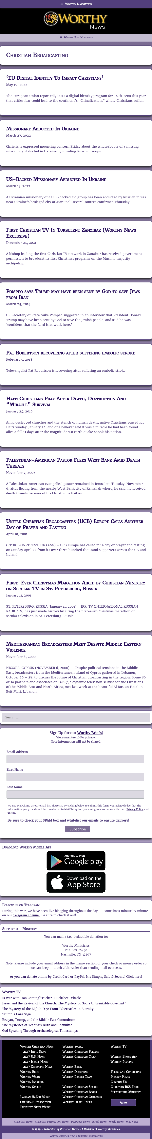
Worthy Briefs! (90, 733)
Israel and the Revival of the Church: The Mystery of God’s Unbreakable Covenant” (64, 1003)
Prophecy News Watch (35, 1107)
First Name (15, 769)
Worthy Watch (30, 1077)
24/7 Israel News (35, 1062)
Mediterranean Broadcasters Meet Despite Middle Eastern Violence (73, 647)
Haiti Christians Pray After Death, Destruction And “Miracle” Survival (66, 401)
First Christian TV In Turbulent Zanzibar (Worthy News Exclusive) (71, 233)
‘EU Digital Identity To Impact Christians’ (55, 78)
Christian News (23, 1121)
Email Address (17, 752)
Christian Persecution (35, 1102)
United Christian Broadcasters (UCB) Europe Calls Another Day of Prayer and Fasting (74, 524)
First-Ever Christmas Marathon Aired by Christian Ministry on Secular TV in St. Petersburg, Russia (75, 585)
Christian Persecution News (51, 1121)
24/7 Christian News (37, 1067)
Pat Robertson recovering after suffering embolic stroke (70, 353)
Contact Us (119, 1082)
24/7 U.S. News (34, 1056)
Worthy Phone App (124, 1056)
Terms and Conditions (126, 1072)
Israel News (99, 1121)
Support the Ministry (126, 1092)
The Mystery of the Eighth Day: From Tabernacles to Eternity (48, 1009)
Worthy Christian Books (80, 1092)
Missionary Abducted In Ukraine (42, 128)
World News (116, 1121)
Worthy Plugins (122, 1062)
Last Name (14, 787)
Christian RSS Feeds (125, 1087)
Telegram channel (26, 915)
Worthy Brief (29, 1072)
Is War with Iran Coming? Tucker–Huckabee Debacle (41, 998)
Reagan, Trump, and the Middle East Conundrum (38, 1020)
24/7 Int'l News (34, 1052)
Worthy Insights (32, 1082)
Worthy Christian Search (80, 1087)
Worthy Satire (30, 1087)
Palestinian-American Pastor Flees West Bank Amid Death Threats (73, 463)
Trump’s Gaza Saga (16, 1014)
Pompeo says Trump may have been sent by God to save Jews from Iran (73, 294)
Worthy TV (11, 992)
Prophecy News (80, 1121)
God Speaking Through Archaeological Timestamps (40, 1031)
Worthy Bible (72, 1067)
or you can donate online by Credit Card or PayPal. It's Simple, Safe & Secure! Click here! (76, 976)
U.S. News (132, 1121)
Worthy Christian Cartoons (82, 1097)
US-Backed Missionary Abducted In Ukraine (56, 179)
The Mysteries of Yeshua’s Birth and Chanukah (37, 1025)
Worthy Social (73, 1046)
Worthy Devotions (75, 1072)
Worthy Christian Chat (79, 1056)
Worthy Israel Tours (77, 1102)
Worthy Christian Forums (81, 1052)
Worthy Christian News (37, 1046)
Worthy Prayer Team (77, 1077)
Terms (11, 812)
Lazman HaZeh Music (35, 1097)
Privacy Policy (134, 809)
